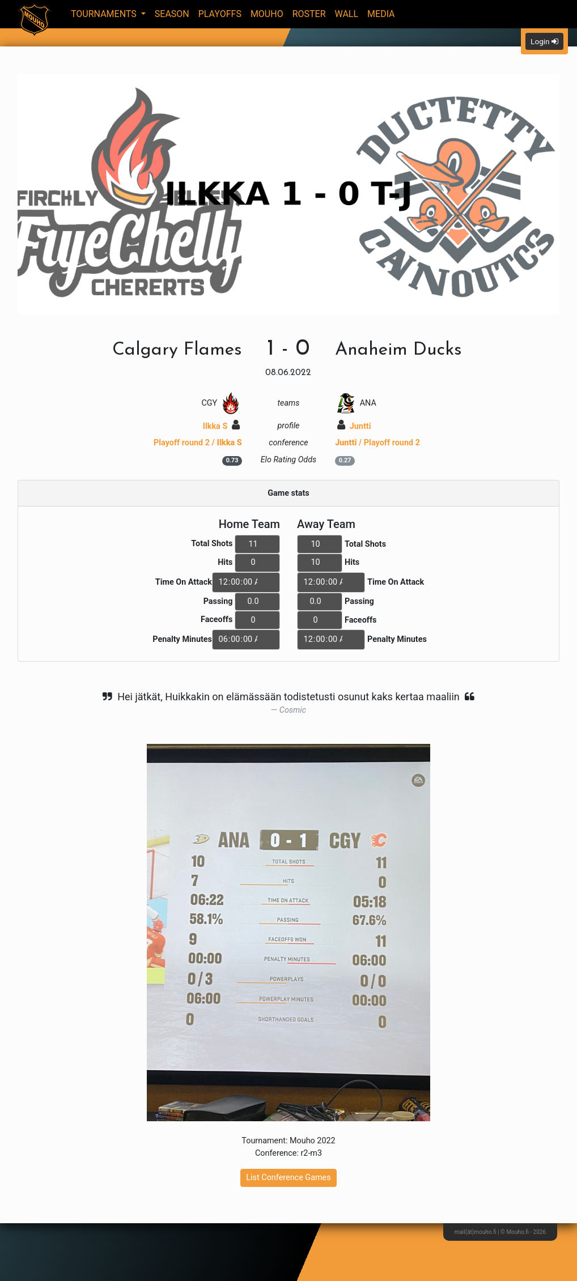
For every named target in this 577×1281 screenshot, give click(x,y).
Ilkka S (221, 426)
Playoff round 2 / (198, 443)
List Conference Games (288, 1177)
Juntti (354, 426)
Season (172, 13)
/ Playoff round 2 (377, 443)
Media (381, 13)
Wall (347, 13)
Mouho (267, 13)
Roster (309, 13)
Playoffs (219, 13)
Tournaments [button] (105, 13)
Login (544, 41)
